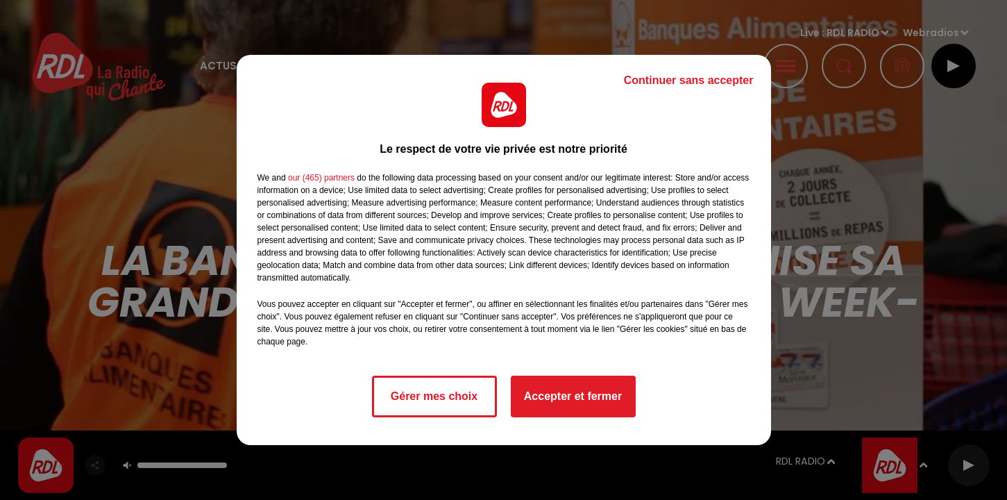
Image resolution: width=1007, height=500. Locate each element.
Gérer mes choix (434, 396)
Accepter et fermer (573, 396)
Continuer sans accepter (689, 80)
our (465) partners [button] (321, 178)
